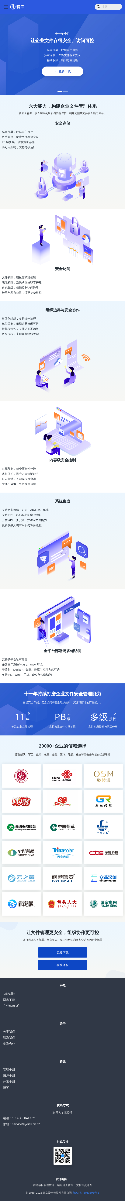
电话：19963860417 (19, 1118)
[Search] (108, 7)
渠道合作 (9, 1043)
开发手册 (9, 1081)
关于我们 (9, 1031)
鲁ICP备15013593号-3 (86, 1192)
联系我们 (9, 1037)
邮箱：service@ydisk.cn (21, 1124)
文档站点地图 (84, 1185)
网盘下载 (9, 1000)
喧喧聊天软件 (65, 1185)
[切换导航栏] (6, 7)
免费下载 (65, 71)
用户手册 (9, 1075)
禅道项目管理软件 (43, 1185)
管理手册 (9, 1069)
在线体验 (63, 965)
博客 (6, 1087)
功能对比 (9, 994)
